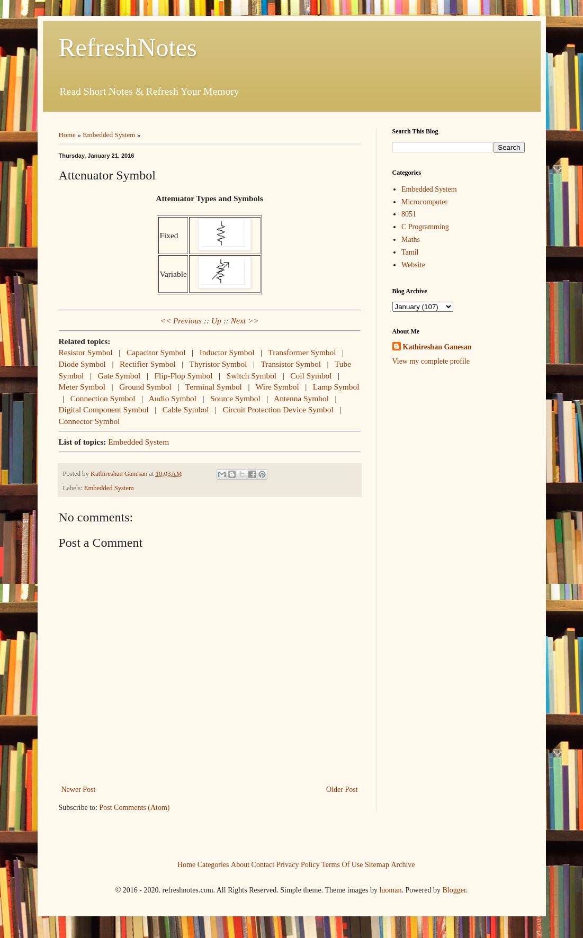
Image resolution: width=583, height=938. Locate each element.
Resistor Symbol (86, 352)
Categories (213, 864)
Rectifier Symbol (148, 363)
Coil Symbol (310, 375)
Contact (263, 864)
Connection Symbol (103, 398)
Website (413, 265)
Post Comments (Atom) (135, 807)
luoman (390, 890)
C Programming (425, 227)
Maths (410, 239)
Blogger (453, 890)
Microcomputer (424, 202)
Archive (403, 864)
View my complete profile (431, 361)
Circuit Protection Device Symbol (278, 409)
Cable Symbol (186, 409)
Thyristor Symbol (218, 363)
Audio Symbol (172, 398)
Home (67, 135)
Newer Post (78, 789)
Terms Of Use (342, 864)
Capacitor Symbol (156, 352)
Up (216, 320)
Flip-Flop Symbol (184, 375)
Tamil (409, 252)
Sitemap (377, 864)
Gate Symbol (119, 375)
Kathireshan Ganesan (437, 347)
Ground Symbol (145, 386)
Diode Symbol (82, 363)
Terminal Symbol (213, 386)
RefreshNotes (128, 47)
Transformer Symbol (302, 352)
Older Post (342, 789)
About (240, 864)
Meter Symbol (82, 386)
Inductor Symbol (227, 352)
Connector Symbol (89, 421)
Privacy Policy (298, 864)
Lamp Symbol (336, 386)
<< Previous (181, 320)
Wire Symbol (277, 386)
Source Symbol (235, 398)
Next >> (245, 320)
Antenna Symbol (301, 398)
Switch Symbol (252, 375)
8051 (408, 214)
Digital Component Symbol (104, 409)
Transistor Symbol (291, 363)
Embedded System (109, 135)
